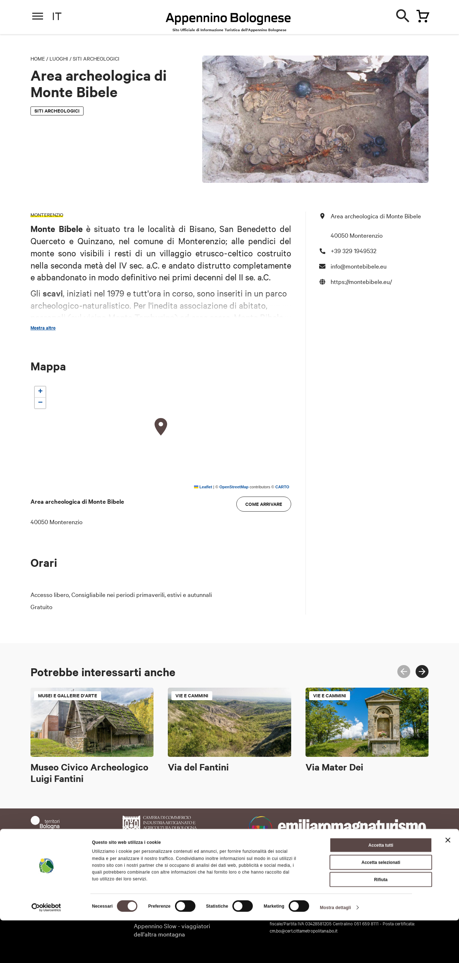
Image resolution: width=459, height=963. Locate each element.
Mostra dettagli (335, 950)
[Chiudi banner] (447, 882)
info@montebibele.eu (359, 266)
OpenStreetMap (234, 487)
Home (37, 58)
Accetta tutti (380, 887)
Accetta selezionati (380, 904)
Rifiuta (380, 922)
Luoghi (58, 58)
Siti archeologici (96, 58)
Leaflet (203, 487)
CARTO (282, 487)
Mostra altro (43, 327)
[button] (161, 427)
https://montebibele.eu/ (361, 281)
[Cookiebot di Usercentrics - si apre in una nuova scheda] (46, 950)
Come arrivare (263, 504)
